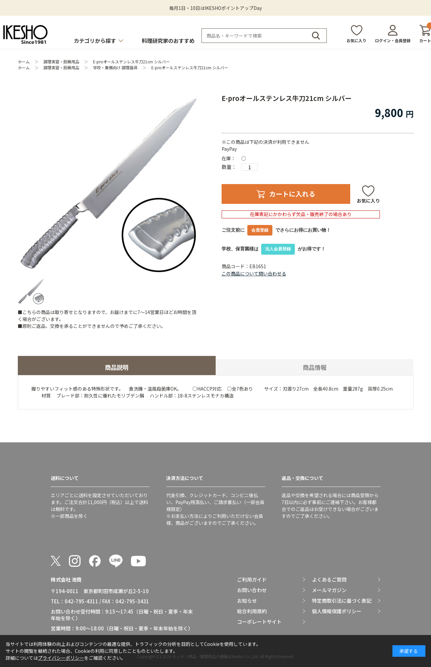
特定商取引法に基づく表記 (341, 600)
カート (425, 33)
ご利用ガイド (252, 579)
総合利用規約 (252, 611)
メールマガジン (329, 590)
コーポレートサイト (259, 622)
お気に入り (356, 40)
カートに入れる (292, 194)
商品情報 (314, 367)
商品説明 (117, 367)
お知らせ (247, 600)
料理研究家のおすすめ (168, 41)
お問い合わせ (252, 590)
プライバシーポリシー (61, 657)
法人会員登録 (278, 248)
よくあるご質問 (329, 579)
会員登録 (259, 230)
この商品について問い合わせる (254, 273)
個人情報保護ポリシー (336, 611)
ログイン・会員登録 (393, 40)
